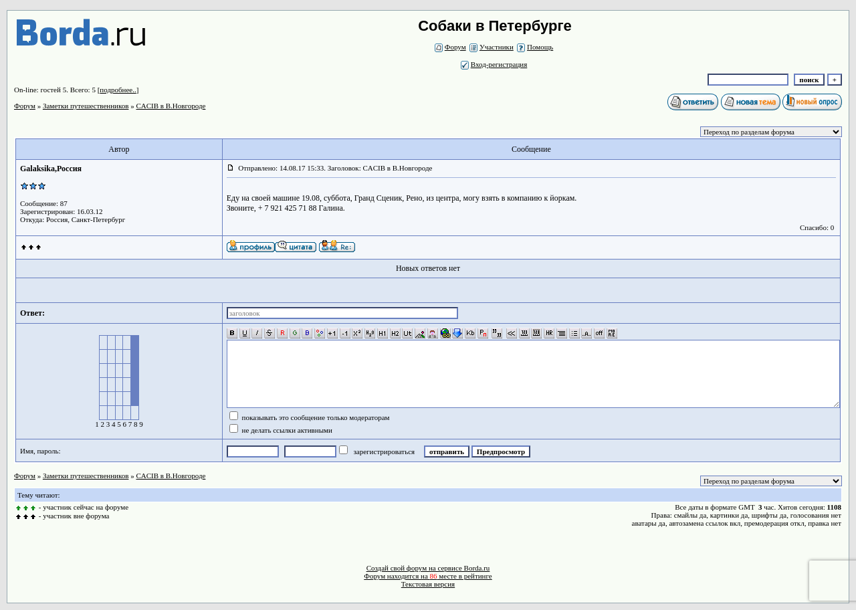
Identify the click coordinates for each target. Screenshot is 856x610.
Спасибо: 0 (817, 227)
